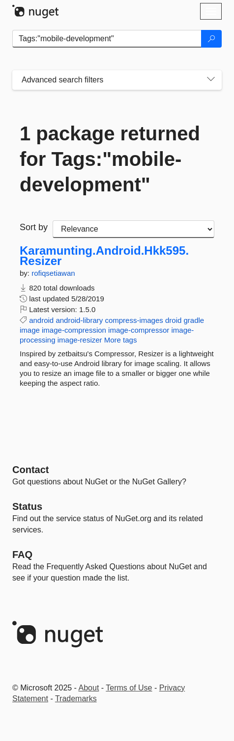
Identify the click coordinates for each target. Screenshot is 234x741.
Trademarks (76, 698)
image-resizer (80, 340)
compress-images (134, 320)
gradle (194, 320)
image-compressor (138, 330)
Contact (30, 469)
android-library (79, 320)
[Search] (211, 39)
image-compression (74, 330)
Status (27, 506)
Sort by (34, 227)
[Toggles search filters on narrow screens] (211, 80)
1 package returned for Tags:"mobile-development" (110, 159)
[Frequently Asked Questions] (22, 554)
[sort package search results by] (133, 229)
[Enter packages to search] (107, 39)
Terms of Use (129, 688)
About (89, 688)
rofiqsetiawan (53, 273)
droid (173, 320)
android (41, 320)
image (30, 330)
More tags (120, 340)
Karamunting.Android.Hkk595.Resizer (104, 255)
